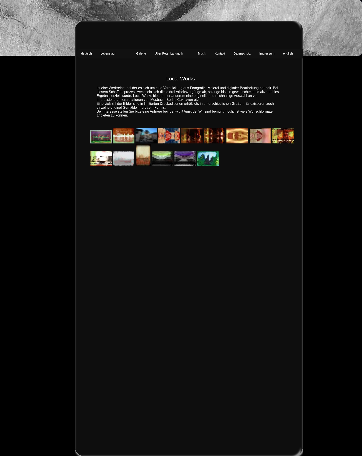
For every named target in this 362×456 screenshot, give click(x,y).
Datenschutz (242, 53)
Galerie (141, 53)
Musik (202, 53)
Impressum (266, 53)
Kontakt (220, 53)
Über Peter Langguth (169, 53)
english (288, 53)
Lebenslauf (108, 53)
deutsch (86, 53)
